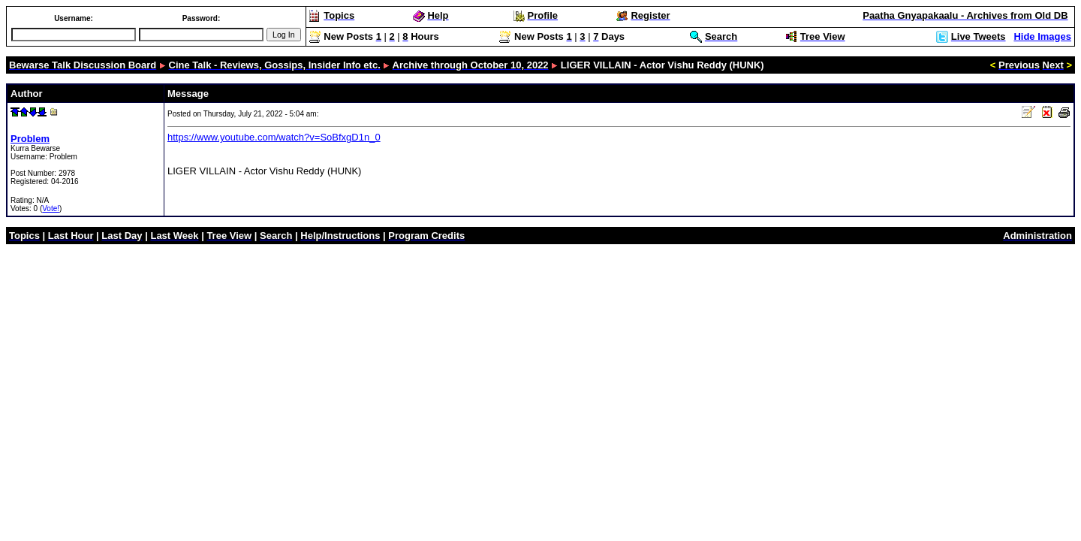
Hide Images (1042, 36)
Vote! (50, 208)
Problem (30, 138)
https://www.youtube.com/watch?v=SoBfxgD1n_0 (274, 137)
